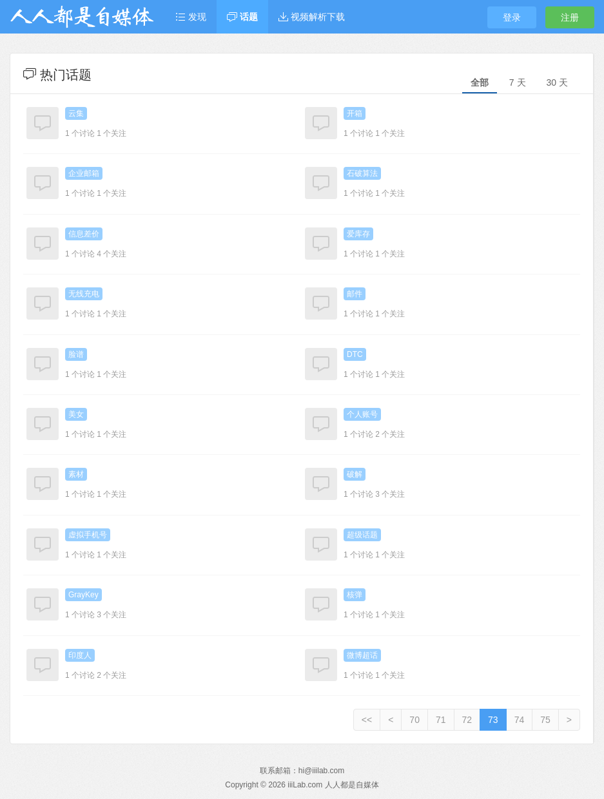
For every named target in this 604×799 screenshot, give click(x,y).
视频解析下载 (311, 17)
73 (493, 720)
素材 (76, 474)
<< (367, 720)
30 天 (557, 82)
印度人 (80, 655)
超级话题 (362, 534)
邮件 (354, 293)
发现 (190, 17)
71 (441, 720)
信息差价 (83, 233)
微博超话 (362, 655)
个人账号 (362, 414)
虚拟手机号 (87, 534)
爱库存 (358, 233)
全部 (480, 82)
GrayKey (83, 594)
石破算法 (362, 173)
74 (519, 720)
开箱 (354, 113)
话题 (242, 17)
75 (545, 720)
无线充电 (83, 293)
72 (467, 720)
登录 (512, 17)
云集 (76, 113)
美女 (76, 414)
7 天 (517, 82)
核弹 (354, 594)
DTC (355, 354)
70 (414, 720)
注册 (570, 17)
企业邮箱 (83, 173)
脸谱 (76, 354)
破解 (354, 474)
